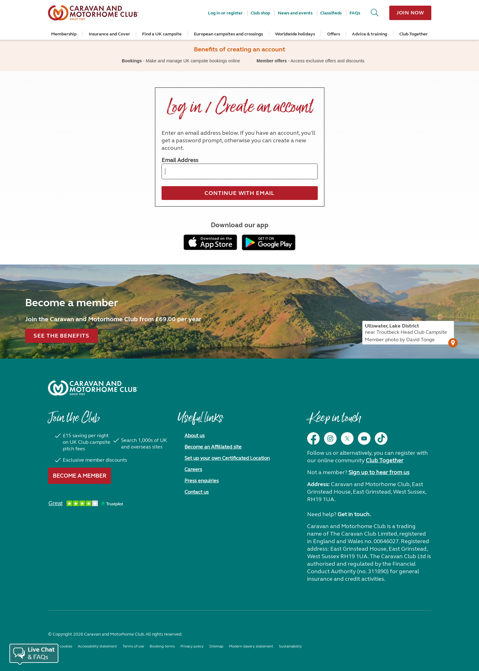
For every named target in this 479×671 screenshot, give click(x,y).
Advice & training (369, 34)
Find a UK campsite (162, 34)
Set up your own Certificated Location (227, 458)
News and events (295, 13)
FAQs (354, 13)
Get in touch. (354, 514)
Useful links (200, 421)
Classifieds (331, 13)
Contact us (196, 492)
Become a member (79, 475)
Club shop (260, 13)
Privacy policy (192, 646)
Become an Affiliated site (213, 447)
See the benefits (61, 335)
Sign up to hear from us (379, 472)
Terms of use (133, 646)
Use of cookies (60, 646)
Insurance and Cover (109, 34)
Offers (333, 34)
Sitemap (216, 646)
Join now (410, 13)
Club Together (413, 34)
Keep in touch (334, 421)
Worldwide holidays (295, 34)
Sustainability (290, 646)
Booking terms (162, 646)
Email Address (180, 160)
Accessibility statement (97, 646)
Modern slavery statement (251, 646)
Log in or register (225, 13)
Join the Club (73, 421)
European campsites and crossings (228, 34)
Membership (64, 34)
